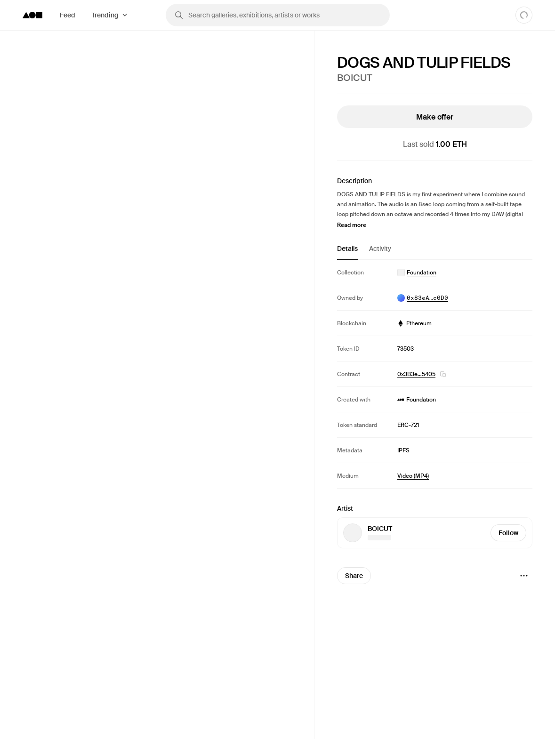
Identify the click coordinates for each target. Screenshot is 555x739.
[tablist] (434, 252)
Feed (67, 15)
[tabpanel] (434, 374)
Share (354, 575)
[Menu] (523, 575)
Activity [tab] (380, 248)
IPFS (403, 450)
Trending (105, 15)
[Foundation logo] (32, 15)
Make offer (434, 117)
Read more (351, 225)
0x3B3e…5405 (416, 374)
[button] (442, 374)
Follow (508, 533)
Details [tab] (347, 248)
